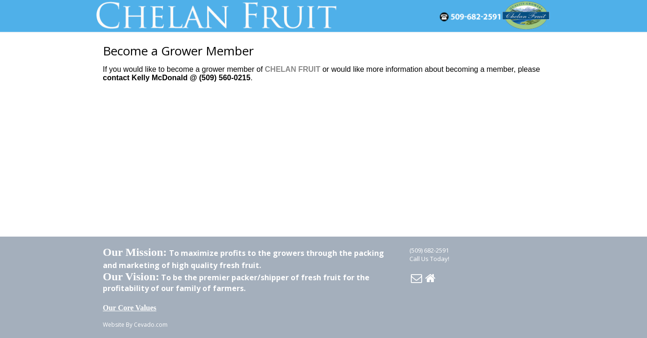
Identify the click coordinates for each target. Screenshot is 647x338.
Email (416, 278)
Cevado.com (151, 325)
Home (430, 278)
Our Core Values (129, 308)
